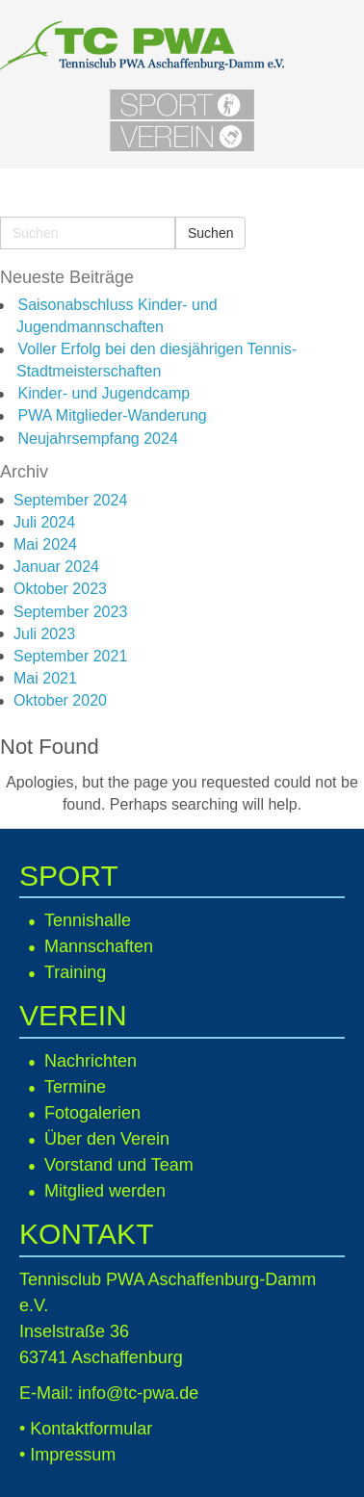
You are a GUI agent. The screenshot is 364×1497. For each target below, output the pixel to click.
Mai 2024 (45, 544)
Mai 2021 (45, 678)
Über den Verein (106, 1139)
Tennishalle (87, 920)
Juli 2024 (44, 522)
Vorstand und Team (119, 1164)
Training (75, 972)
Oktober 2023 (60, 589)
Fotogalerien (92, 1113)
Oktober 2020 (60, 700)
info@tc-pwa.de (138, 1393)
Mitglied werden (105, 1190)
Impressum (73, 1454)
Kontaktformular (91, 1428)
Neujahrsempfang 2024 (97, 438)
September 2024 (70, 500)
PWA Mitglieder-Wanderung (111, 415)
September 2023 (70, 612)
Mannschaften (98, 946)
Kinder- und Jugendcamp (103, 393)
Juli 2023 (44, 634)
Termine (75, 1087)
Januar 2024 (56, 566)
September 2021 (70, 656)
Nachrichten (90, 1061)
